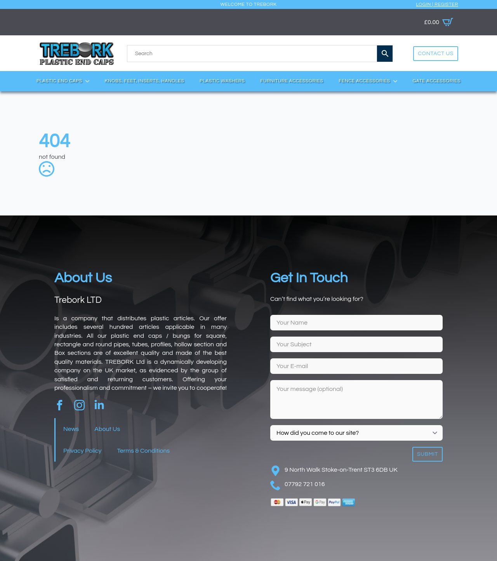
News (71, 429)
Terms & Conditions (143, 451)
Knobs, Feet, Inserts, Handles (144, 80)
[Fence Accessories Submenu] (397, 81)
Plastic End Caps (59, 80)
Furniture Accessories (291, 80)
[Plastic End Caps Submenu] (89, 81)
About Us (107, 429)
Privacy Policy (82, 451)
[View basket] (438, 22)
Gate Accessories (437, 80)
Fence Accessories (364, 80)
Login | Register (437, 4)
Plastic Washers (222, 80)
